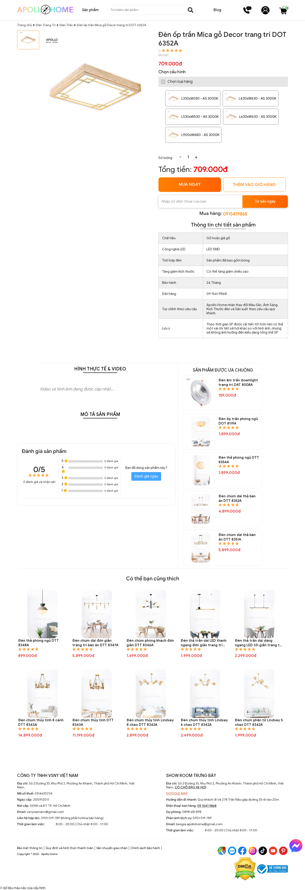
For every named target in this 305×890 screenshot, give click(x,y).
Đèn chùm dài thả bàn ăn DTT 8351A (237, 537)
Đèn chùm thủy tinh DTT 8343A (93, 722)
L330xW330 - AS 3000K (199, 98)
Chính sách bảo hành (145, 848)
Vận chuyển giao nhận (111, 848)
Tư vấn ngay (265, 201)
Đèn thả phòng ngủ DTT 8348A (38, 643)
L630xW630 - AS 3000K (258, 117)
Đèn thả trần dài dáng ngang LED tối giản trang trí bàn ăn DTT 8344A (258, 643)
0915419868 (235, 214)
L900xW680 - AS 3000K (200, 135)
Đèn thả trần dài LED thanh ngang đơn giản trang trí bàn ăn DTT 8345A (203, 643)
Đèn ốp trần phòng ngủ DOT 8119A (238, 421)
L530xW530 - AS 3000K (200, 117)
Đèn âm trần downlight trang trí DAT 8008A (238, 382)
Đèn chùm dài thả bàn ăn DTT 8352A (237, 498)
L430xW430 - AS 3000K (257, 98)
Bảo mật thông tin (30, 848)
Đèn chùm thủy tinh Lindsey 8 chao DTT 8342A (150, 722)
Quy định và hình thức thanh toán (69, 848)
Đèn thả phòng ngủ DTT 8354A (239, 459)
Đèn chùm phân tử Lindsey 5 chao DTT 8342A (259, 722)
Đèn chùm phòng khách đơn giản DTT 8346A (150, 643)
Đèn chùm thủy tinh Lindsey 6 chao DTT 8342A (204, 722)
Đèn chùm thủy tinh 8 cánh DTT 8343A (41, 722)
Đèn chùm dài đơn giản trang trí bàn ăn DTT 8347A (95, 643)
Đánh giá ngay (146, 476)
